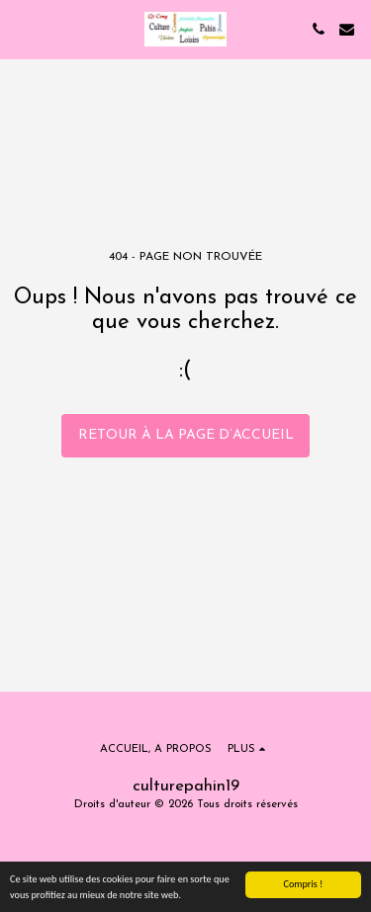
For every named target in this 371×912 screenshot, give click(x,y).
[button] (22, 28)
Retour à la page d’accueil (186, 435)
